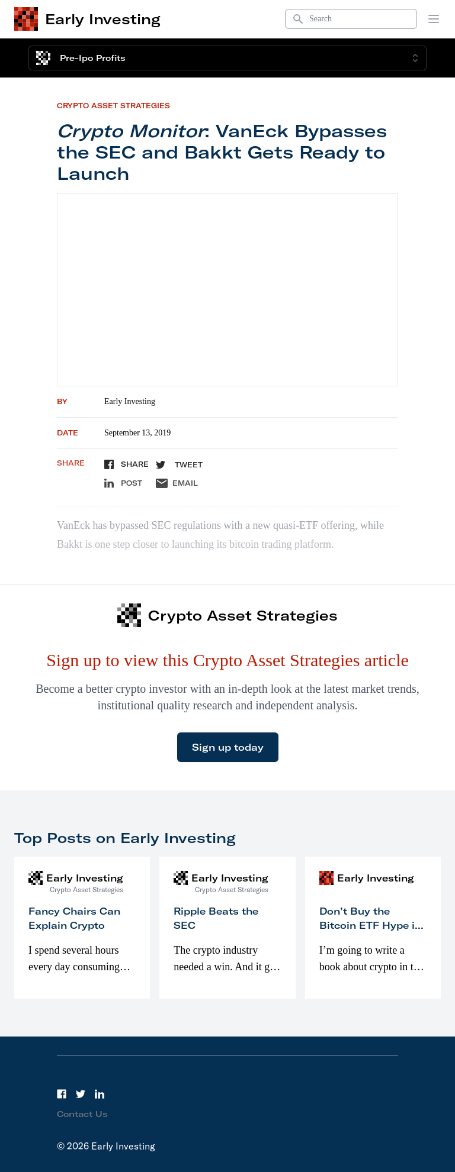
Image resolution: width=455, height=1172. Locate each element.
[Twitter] (80, 1094)
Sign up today (228, 747)
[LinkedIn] (99, 1094)
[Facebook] (61, 1094)
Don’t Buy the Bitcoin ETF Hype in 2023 (370, 925)
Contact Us (82, 1114)
